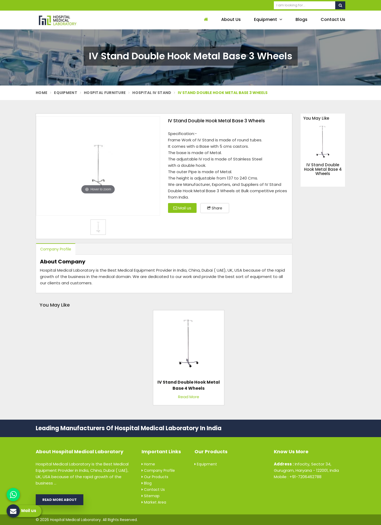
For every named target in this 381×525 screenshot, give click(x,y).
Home (41, 92)
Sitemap (151, 496)
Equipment (268, 19)
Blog (147, 483)
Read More (188, 397)
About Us (231, 19)
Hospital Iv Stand (151, 92)
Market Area (154, 502)
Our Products (155, 476)
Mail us (182, 208)
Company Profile (55, 249)
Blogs (301, 19)
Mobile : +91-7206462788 (297, 476)
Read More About (59, 499)
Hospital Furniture (105, 92)
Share (214, 208)
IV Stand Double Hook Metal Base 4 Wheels (323, 169)
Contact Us (333, 19)
